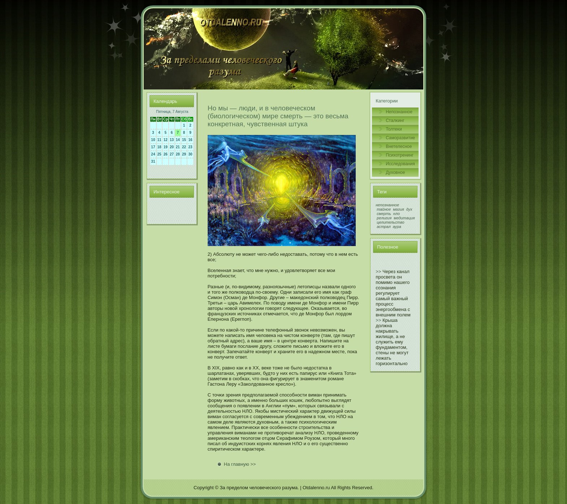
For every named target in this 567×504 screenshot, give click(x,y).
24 (153, 154)
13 (172, 140)
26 (166, 154)
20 (172, 147)
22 (184, 147)
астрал (383, 226)
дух (409, 209)
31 (153, 161)
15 (184, 140)
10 (153, 140)
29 (184, 154)
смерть (384, 213)
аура (397, 226)
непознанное (387, 205)
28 (178, 154)
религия (384, 218)
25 (159, 154)
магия (398, 209)
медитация (404, 218)
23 (190, 147)
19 (166, 147)
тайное (384, 209)
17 (153, 147)
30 (190, 154)
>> (378, 271)
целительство (390, 222)
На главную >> (240, 464)
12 (166, 140)
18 (159, 147)
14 (178, 140)
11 (159, 140)
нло (396, 213)
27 (172, 154)
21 (178, 147)
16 (190, 140)
